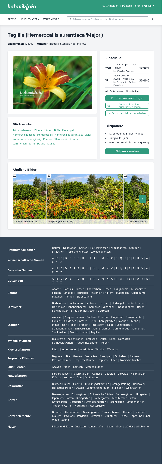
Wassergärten (98, 405)
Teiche (124, 416)
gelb (72, 130)
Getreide (110, 373)
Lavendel (123, 321)
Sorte (32, 143)
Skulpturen (111, 416)
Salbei (110, 324)
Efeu (54, 349)
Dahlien (91, 317)
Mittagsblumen (94, 367)
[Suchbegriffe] (107, 19)
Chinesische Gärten (101, 394)
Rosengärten (116, 402)
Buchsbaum (76, 303)
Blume (38, 130)
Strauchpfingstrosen (83, 310)
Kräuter (56, 377)
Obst (79, 377)
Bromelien (91, 356)
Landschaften (96, 426)
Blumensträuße (61, 384)
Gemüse (97, 373)
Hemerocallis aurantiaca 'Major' (73, 134)
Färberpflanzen (61, 373)
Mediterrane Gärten (124, 398)
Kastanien (96, 293)
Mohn (134, 321)
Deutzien (90, 303)
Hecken (127, 412)
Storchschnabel (79, 332)
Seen (110, 426)
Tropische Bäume (84, 360)
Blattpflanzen (74, 356)
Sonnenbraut (121, 328)
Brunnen (57, 412)
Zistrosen (103, 310)
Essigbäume (121, 289)
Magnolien (122, 293)
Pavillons (69, 416)
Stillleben (117, 387)
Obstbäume (138, 293)
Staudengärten (135, 402)
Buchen (79, 289)
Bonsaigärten (79, 394)
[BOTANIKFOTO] (22, 7)
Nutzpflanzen (119, 248)
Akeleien (57, 317)
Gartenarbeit (72, 412)
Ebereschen (94, 289)
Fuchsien (104, 303)
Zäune (65, 419)
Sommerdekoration (98, 387)
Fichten (56, 293)
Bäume (56, 248)
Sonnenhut (138, 328)
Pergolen (82, 416)
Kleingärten (83, 398)
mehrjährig (34, 139)
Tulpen (105, 342)
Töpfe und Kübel (140, 416)
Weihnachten (133, 387)
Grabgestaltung (121, 384)
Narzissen (124, 339)
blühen (48, 130)
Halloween (139, 384)
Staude (41, 143)
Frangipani (105, 356)
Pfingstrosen (59, 324)
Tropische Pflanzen (77, 251)
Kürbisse (69, 377)
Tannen (69, 296)
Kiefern (109, 293)
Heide (93, 321)
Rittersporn (97, 324)
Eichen (107, 289)
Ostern (80, 387)
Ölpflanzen (91, 377)
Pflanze (47, 139)
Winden (100, 349)
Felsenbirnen (138, 289)
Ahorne (56, 289)
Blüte (57, 130)
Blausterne (58, 339)
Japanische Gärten (63, 398)
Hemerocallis (45, 134)
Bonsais (68, 289)
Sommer (74, 139)
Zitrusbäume (84, 296)
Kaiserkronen (76, 339)
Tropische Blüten (107, 360)
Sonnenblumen (102, 328)
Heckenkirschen (136, 303)
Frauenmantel (134, 317)
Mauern (56, 416)
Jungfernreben (68, 349)
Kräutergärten (101, 398)
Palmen (134, 356)
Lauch (103, 339)
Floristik (77, 384)
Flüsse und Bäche (62, 426)
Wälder (129, 426)
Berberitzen (59, 303)
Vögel (119, 426)
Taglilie (51, 143)
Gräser (83, 321)
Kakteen (78, 367)
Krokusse (91, 339)
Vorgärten (81, 405)
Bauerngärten (60, 394)
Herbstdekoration (62, 387)
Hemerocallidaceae (24, 134)
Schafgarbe (123, 324)
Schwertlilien (82, 328)
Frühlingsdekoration (97, 384)
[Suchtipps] (152, 19)
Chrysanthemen (74, 317)
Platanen (57, 296)
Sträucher (58, 251)
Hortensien (58, 307)
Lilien (112, 339)
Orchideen (121, 356)
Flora (65, 130)
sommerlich (20, 143)
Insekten (80, 426)
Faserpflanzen (81, 373)
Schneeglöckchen (62, 342)
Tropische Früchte (130, 360)
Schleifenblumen (62, 328)
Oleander (108, 307)
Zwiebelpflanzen (101, 251)
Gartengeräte (91, 412)
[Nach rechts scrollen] (142, 199)
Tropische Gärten (62, 405)
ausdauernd (25, 130)
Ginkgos (68, 293)
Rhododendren (126, 307)
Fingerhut (117, 317)
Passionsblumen (61, 360)
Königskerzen (107, 321)
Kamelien (94, 307)
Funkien (57, 321)
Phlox (73, 324)
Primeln (83, 324)
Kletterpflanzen (99, 248)
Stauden (134, 248)
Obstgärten (76, 402)
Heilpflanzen (138, 373)
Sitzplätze (96, 416)
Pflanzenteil (61, 139)
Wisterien (112, 349)
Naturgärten (59, 402)
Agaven (56, 367)
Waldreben (86, 349)
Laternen (140, 412)
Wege (55, 419)
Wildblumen (143, 426)
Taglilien (96, 332)
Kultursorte (19, 139)
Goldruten (70, 321)
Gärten (83, 248)
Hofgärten (142, 394)
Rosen (141, 307)
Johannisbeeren (77, 307)
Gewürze (123, 373)
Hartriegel (82, 293)
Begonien (57, 356)
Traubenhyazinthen (86, 342)
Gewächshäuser (111, 412)
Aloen (67, 367)
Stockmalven (59, 332)
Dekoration (69, 248)
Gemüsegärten (124, 394)
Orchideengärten (96, 402)
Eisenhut (103, 317)
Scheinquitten (60, 310)
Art (14, 130)
